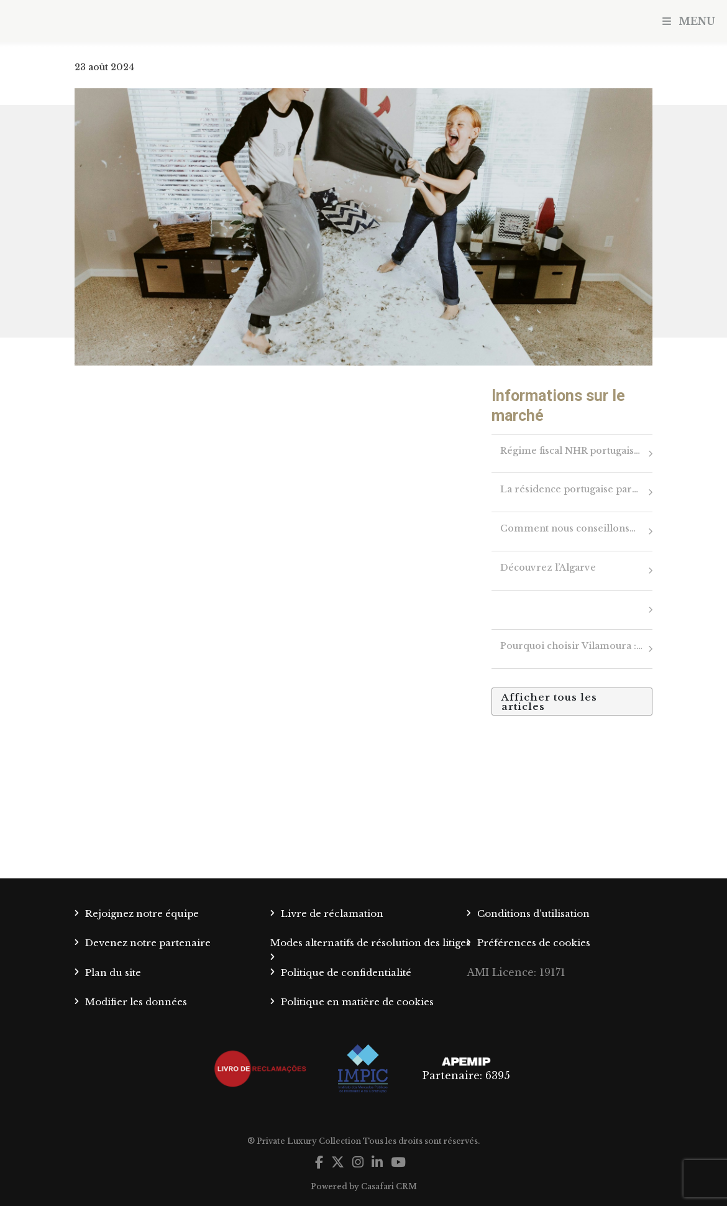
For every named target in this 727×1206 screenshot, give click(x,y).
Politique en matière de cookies (357, 1002)
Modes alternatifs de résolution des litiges (370, 943)
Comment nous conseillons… (568, 528)
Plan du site (113, 972)
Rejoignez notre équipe (142, 913)
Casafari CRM (389, 1186)
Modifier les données (136, 1002)
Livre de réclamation (332, 913)
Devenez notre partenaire (148, 943)
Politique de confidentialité (346, 972)
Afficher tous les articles (549, 701)
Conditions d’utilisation (533, 913)
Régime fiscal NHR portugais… (570, 450)
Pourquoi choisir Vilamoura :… (571, 645)
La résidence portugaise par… (569, 489)
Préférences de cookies (533, 943)
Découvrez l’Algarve (548, 567)
